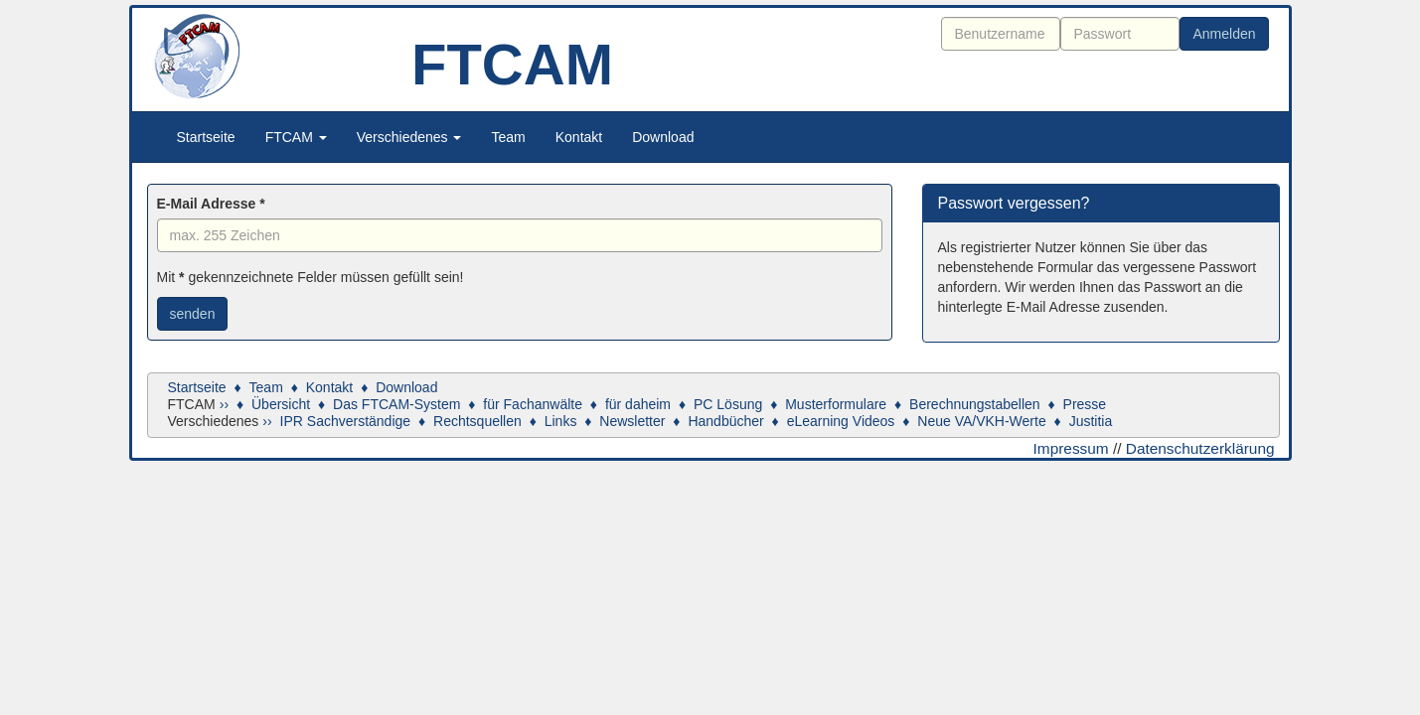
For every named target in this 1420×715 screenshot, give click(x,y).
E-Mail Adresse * (211, 204)
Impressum (1071, 448)
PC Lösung (728, 404)
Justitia (1091, 421)
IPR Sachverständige (345, 421)
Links (561, 421)
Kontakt (578, 137)
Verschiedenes (409, 137)
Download (663, 137)
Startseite (206, 137)
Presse (1085, 404)
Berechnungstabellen (974, 404)
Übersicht (280, 404)
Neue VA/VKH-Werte (981, 421)
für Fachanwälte (532, 404)
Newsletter (632, 421)
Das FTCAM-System (396, 404)
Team (508, 137)
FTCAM (296, 137)
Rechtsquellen (477, 421)
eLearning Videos (841, 421)
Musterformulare (835, 404)
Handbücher (725, 421)
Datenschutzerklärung (1200, 448)
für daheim (638, 404)
